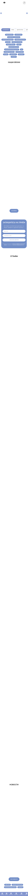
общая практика (9, 34)
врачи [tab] (12, 29)
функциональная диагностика (11, 49)
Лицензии (20, 887)
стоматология (18, 34)
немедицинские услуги (20, 39)
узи (21, 49)
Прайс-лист (7, 884)
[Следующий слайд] (27, 13)
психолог (14, 56)
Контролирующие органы (10, 887)
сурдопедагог (13, 54)
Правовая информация (17, 884)
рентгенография (19, 51)
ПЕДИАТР (19, 44)
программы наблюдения (7, 39)
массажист (21, 54)
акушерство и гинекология (13, 37)
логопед (6, 54)
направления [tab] (6, 29)
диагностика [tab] (20, 29)
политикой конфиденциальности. (18, 244)
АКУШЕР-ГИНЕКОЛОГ (11, 44)
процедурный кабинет (9, 51)
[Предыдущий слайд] (1, 13)
